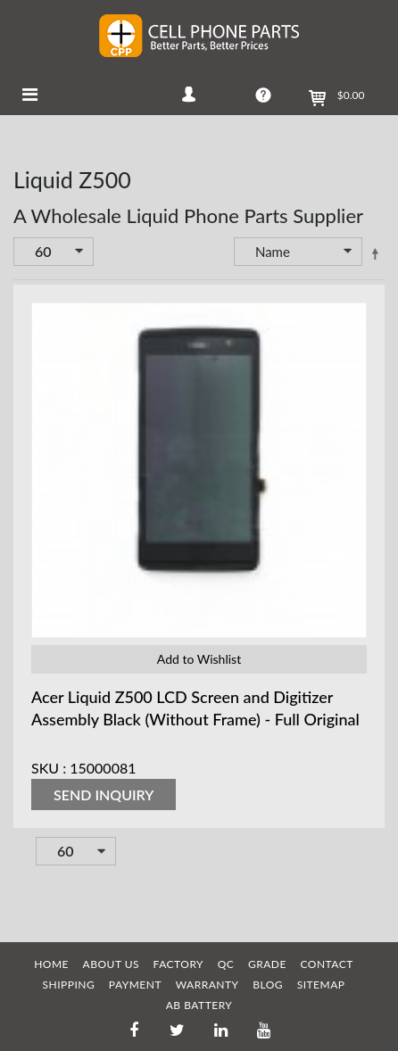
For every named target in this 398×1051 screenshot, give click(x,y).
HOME (51, 964)
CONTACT (326, 964)
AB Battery (199, 1005)
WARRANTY (207, 984)
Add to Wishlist (199, 658)
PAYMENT (135, 984)
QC (226, 964)
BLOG (268, 984)
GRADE (267, 964)
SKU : (48, 767)
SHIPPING (69, 984)
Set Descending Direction (375, 253)
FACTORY (178, 964)
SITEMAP (321, 984)
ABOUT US (111, 964)
